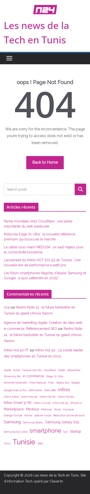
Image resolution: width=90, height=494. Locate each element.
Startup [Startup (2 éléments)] (75, 431)
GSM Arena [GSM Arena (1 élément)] (35, 390)
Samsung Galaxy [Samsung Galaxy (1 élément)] (33, 422)
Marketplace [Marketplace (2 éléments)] (14, 409)
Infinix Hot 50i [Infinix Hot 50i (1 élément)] (29, 396)
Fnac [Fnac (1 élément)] (51, 382)
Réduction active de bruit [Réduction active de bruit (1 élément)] (69, 415)
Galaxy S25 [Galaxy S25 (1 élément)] (62, 382)
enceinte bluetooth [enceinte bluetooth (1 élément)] (15, 382)
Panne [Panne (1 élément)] (28, 415)
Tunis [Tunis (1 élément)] (7, 443)
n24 (7, 307)
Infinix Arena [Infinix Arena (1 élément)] (11, 396)
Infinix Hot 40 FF (16, 350)
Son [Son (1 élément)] (65, 431)
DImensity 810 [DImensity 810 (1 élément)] (12, 376)
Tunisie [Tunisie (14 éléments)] (24, 442)
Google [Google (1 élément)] (75, 382)
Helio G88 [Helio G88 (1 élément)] (50, 390)
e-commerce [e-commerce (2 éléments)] (33, 376)
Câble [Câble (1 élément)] (61, 370)
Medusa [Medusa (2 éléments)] (32, 409)
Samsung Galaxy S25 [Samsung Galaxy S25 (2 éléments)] (62, 422)
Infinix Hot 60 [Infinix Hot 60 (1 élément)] (47, 396)
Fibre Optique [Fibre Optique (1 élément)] (37, 382)
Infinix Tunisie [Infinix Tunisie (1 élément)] (42, 402)
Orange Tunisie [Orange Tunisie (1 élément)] (13, 415)
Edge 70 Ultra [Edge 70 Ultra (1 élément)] (54, 376)
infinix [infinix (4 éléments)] (64, 389)
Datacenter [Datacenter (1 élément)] (73, 370)
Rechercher (80, 189)
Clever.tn (56, 481)
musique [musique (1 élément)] (68, 409)
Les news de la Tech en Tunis (56, 475)
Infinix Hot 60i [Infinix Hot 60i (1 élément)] (66, 396)
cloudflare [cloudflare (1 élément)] (50, 370)
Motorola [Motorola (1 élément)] (46, 409)
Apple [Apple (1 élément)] (7, 370)
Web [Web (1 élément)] (40, 443)
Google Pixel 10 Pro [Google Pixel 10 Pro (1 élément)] (15, 390)
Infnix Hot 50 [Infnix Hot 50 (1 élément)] (60, 402)
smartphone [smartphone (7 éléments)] (45, 430)
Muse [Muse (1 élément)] (57, 409)
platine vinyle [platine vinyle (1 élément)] (42, 415)
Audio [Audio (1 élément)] (16, 370)
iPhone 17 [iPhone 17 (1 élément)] (76, 402)
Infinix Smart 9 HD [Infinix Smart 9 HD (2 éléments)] (18, 403)
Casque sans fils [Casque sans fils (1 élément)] (32, 370)
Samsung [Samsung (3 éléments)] (12, 421)
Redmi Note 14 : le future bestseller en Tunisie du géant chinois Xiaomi (43, 335)
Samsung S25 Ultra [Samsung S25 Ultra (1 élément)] (15, 431)
